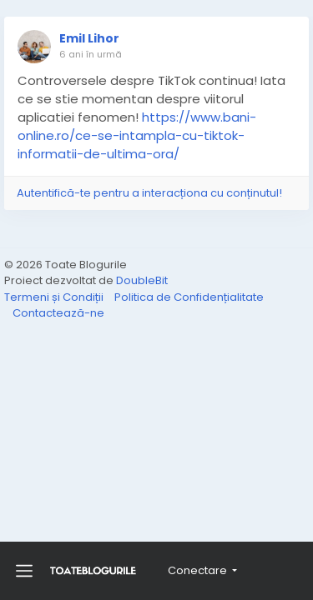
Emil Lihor (89, 38)
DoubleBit (142, 280)
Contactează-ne (58, 313)
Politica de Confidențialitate (189, 297)
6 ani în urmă (90, 54)
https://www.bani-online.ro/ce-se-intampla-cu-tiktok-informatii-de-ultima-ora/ (137, 135)
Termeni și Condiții (55, 297)
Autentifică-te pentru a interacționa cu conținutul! (149, 193)
